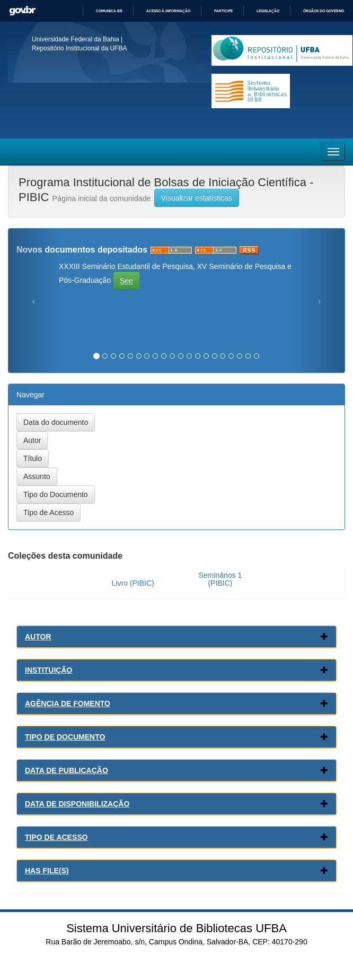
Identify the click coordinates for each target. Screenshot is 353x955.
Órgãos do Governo (323, 10)
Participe (223, 10)
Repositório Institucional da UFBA (79, 48)
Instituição (48, 670)
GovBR (22, 11)
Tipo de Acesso (56, 837)
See (126, 280)
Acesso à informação (168, 10)
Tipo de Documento (65, 737)
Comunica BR (109, 10)
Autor (38, 636)
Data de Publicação (66, 770)
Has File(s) (46, 870)
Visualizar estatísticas (196, 198)
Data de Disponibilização (77, 804)
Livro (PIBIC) (133, 583)
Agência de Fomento (67, 703)
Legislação (268, 10)
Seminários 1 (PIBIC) (220, 579)
